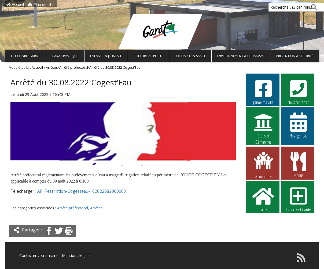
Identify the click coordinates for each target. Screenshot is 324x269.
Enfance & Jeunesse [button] (106, 56)
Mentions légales (76, 255)
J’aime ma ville (263, 91)
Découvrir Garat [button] (25, 56)
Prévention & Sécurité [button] (294, 56)
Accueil (15, 4)
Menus (298, 164)
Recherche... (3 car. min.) (282, 7)
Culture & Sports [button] (148, 56)
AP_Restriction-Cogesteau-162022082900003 (81, 191)
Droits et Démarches (263, 125)
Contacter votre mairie (38, 255)
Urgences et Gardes (298, 199)
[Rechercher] (313, 7)
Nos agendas (298, 125)
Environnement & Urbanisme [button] (241, 56)
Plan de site (41, 4)
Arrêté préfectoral (73, 67)
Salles (263, 199)
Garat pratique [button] (65, 56)
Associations (263, 165)
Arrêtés (52, 67)
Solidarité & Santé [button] (190, 56)
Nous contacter (298, 91)
